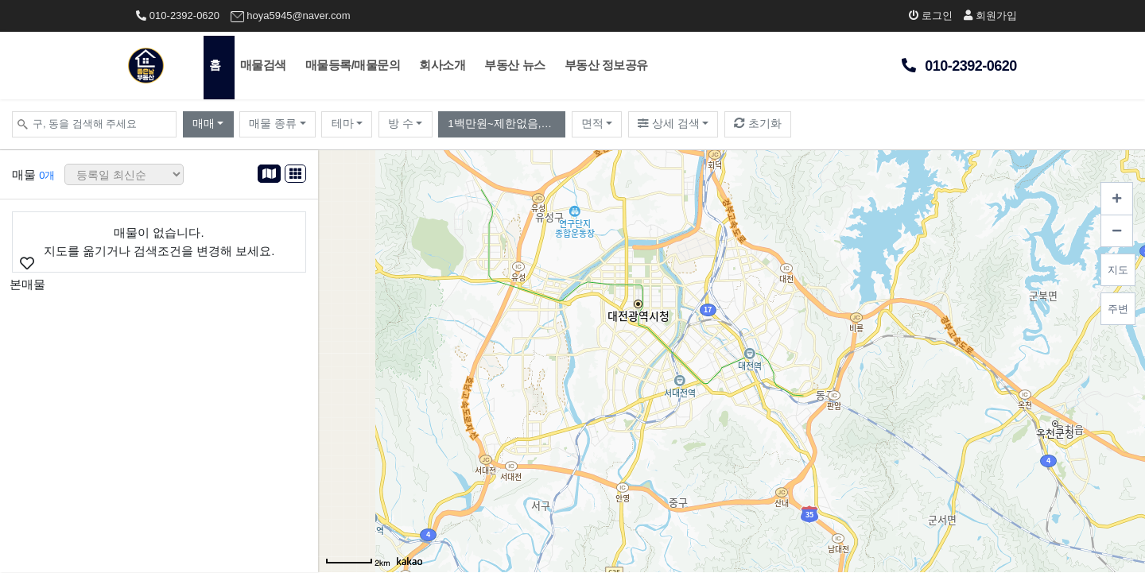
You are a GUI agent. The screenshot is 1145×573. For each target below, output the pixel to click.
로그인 (931, 15)
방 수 (400, 124)
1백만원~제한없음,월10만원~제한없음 (506, 124)
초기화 (758, 124)
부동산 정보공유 (606, 65)
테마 (343, 124)
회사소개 (442, 65)
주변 (1118, 309)
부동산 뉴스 (514, 65)
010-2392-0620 (177, 15)
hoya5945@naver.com (291, 16)
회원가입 (990, 15)
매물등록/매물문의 (353, 65)
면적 (592, 124)
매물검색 (263, 65)
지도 (1118, 270)
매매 (203, 124)
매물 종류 (273, 124)
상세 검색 (669, 124)
